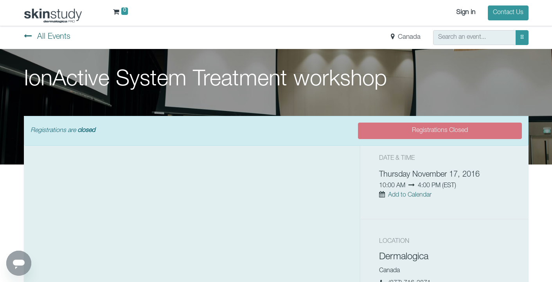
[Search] (522, 37)
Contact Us (508, 13)
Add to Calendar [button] (410, 195)
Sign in (465, 12)
